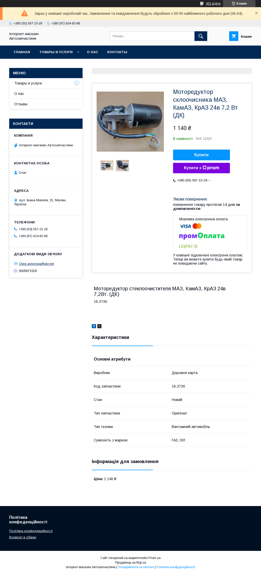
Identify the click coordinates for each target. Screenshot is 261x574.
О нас (92, 52)
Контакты (117, 52)
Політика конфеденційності (31, 531)
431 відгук (213, 3)
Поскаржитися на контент (136, 567)
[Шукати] (200, 36)
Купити (201, 155)
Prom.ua (155, 558)
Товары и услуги (56, 52)
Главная (22, 52)
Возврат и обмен (22, 537)
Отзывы (21, 104)
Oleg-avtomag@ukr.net (36, 264)
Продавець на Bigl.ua (130, 562)
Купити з (201, 168)
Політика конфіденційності (175, 567)
